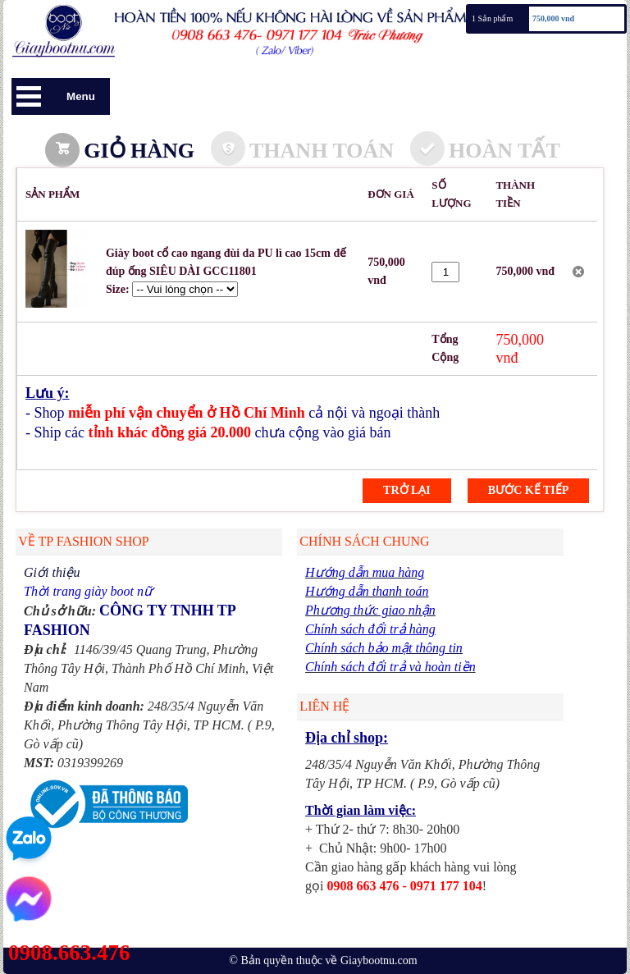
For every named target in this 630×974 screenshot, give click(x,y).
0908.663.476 (69, 952)
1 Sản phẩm (492, 18)
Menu (80, 96)
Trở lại (407, 490)
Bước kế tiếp (528, 490)
